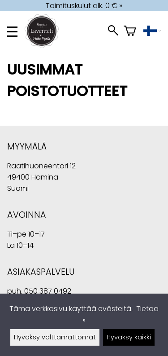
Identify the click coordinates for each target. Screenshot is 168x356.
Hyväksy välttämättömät (55, 337)
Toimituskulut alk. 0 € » (84, 5)
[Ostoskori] (130, 31)
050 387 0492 (47, 291)
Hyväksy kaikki (129, 337)
